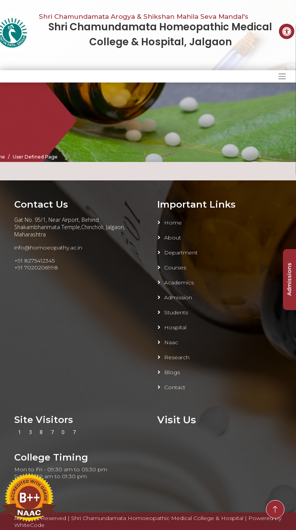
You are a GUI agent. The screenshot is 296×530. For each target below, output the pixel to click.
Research (177, 357)
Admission (178, 297)
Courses (175, 267)
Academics (179, 282)
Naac (171, 342)
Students (176, 312)
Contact (174, 387)
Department (181, 252)
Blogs (172, 372)
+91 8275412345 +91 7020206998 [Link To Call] (36, 264)
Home (173, 222)
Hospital (175, 327)
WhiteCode (29, 525)
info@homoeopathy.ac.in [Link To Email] (48, 247)
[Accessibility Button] (286, 31)
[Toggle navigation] (282, 76)
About (172, 237)
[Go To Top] (275, 509)
